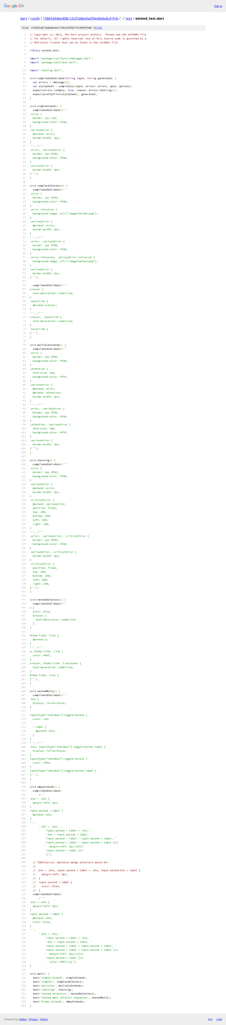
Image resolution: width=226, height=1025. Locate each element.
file (98, 27)
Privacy (33, 1019)
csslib (35, 18)
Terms (44, 1019)
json (219, 1019)
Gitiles (22, 1019)
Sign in (218, 6)
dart (23, 18)
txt (210, 1019)
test (128, 18)
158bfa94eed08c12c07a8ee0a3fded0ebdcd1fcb (80, 18)
